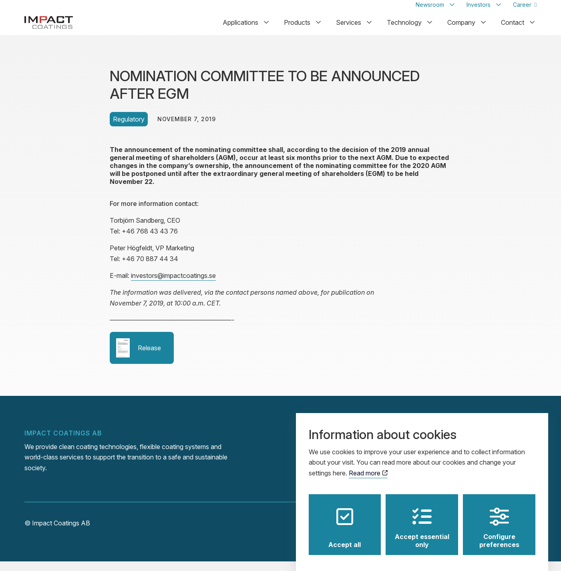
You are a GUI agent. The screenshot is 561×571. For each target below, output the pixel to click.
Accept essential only (422, 520)
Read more (368, 465)
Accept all (344, 520)
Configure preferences (499, 520)
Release (138, 357)
